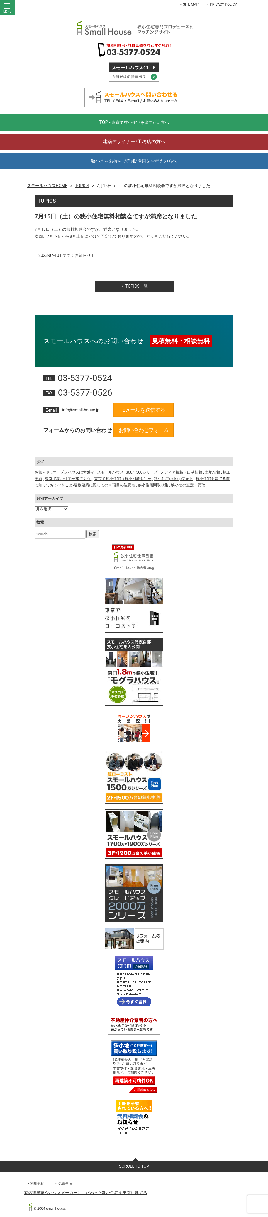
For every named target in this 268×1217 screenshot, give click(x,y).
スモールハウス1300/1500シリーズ (127, 472)
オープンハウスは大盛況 (73, 472)
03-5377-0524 (85, 378)
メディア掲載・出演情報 (181, 472)
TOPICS (82, 185)
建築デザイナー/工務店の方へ (134, 141)
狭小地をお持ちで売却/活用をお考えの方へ (134, 161)
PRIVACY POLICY (223, 4)
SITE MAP (191, 4)
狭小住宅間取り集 (153, 485)
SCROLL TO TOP (134, 1166)
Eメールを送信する (143, 410)
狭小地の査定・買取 (188, 485)
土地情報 (212, 472)
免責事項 (65, 1184)
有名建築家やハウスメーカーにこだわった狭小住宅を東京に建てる (85, 1192)
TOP (134, 122)
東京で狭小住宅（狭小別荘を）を (122, 478)
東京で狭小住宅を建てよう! (68, 478)
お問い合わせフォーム (144, 430)
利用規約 (37, 1184)
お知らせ (82, 255)
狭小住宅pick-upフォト (173, 478)
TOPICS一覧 (136, 286)
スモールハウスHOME (47, 185)
